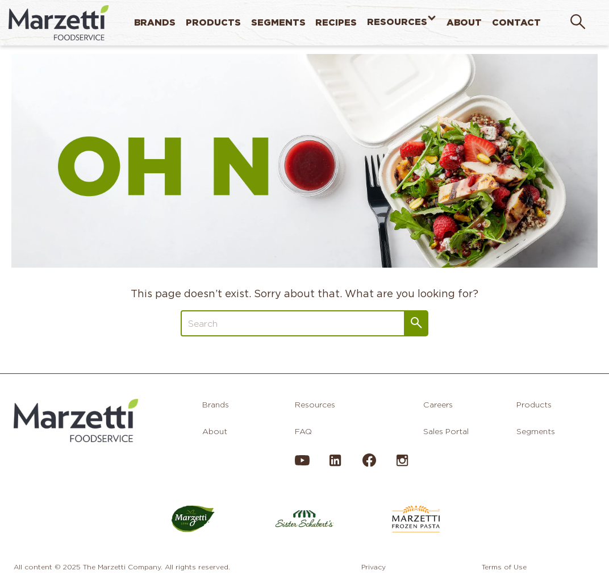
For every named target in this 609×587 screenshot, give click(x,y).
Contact (516, 22)
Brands (155, 22)
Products (213, 22)
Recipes (336, 22)
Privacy (373, 567)
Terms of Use (504, 567)
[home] (59, 22)
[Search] (293, 323)
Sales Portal (446, 431)
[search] (577, 22)
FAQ (303, 431)
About (464, 22)
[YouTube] (302, 464)
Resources (397, 22)
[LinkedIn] (335, 464)
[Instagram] (402, 464)
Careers (438, 404)
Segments (278, 22)
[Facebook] (369, 463)
